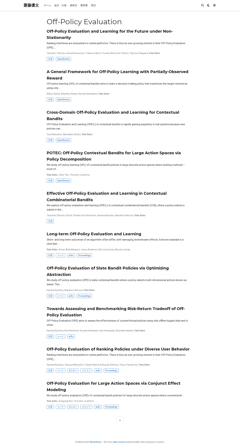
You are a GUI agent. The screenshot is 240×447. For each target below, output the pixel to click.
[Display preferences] (208, 5)
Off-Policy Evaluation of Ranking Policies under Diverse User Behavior (118, 349)
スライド (86, 370)
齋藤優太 (31, 5)
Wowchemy (95, 442)
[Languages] (214, 5)
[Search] (202, 5)
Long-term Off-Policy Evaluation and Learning (94, 234)
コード (60, 255)
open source (119, 442)
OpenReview (63, 59)
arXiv (71, 255)
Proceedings (84, 255)
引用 (50, 59)
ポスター (73, 370)
